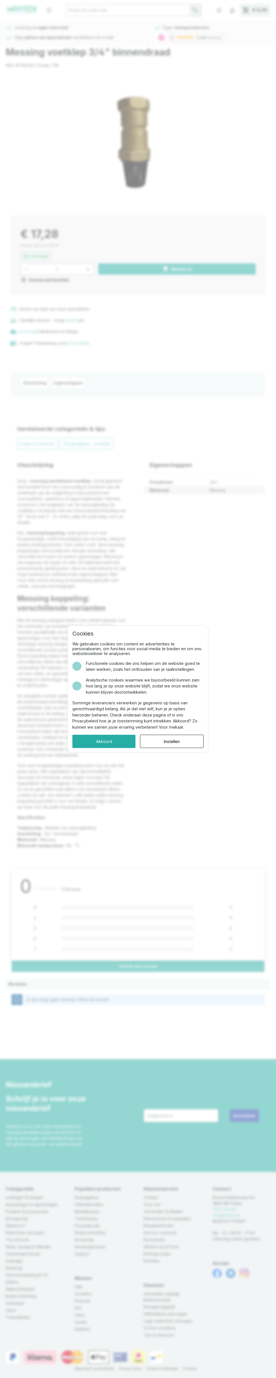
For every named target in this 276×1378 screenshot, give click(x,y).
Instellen (172, 741)
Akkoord (104, 741)
